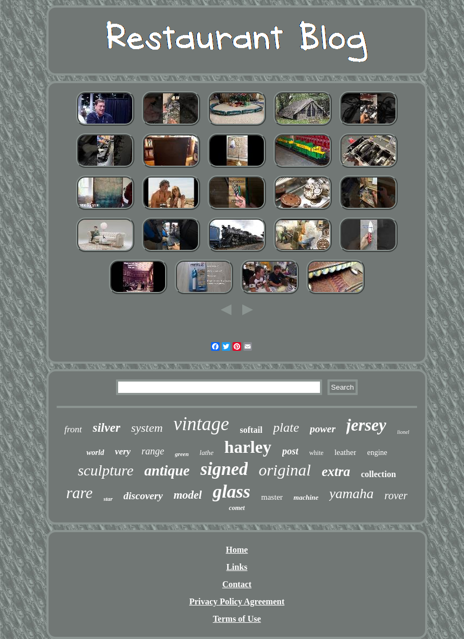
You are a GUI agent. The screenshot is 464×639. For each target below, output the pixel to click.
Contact (236, 584)
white (316, 453)
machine (306, 497)
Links (236, 567)
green (182, 454)
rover (396, 495)
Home (237, 549)
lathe (207, 452)
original (284, 470)
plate (286, 427)
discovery (143, 495)
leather (346, 452)
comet (236, 508)
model (188, 494)
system (147, 427)
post (290, 451)
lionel (403, 432)
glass (231, 491)
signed (224, 469)
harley (247, 447)
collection (378, 474)
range (152, 451)
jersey (366, 425)
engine (377, 452)
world (95, 452)
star (108, 498)
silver (106, 427)
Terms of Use (237, 618)
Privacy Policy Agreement (237, 601)
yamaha (351, 493)
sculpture (105, 470)
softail (251, 429)
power (323, 428)
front (72, 429)
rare (79, 492)
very (123, 451)
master (272, 497)
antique (166, 471)
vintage (201, 423)
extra (336, 471)
